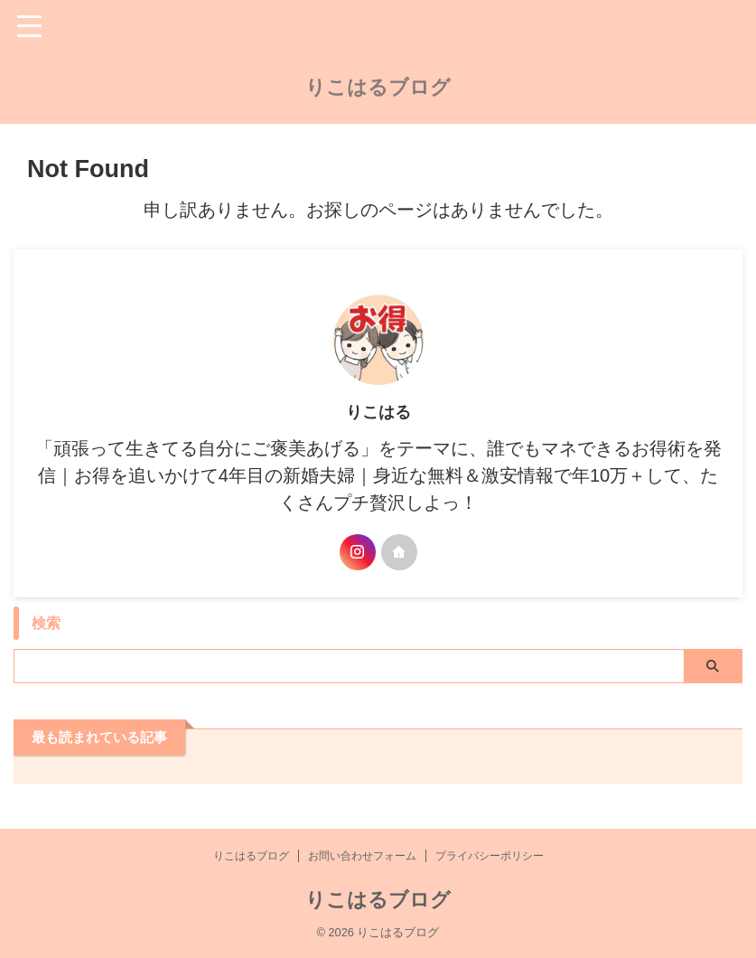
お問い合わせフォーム (362, 856)
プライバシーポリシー (489, 856)
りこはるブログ (378, 87)
